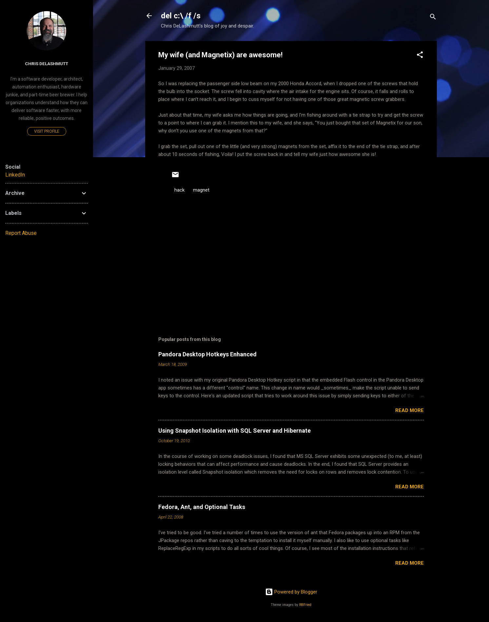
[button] (420, 56)
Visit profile (46, 131)
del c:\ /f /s (181, 15)
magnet (201, 190)
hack (179, 190)
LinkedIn (15, 175)
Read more (409, 410)
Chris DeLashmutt (46, 63)
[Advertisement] (291, 263)
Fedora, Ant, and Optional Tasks (201, 506)
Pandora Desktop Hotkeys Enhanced (207, 354)
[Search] (433, 18)
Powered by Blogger (291, 592)
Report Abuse (21, 233)
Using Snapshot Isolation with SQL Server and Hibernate (234, 430)
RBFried (305, 605)
